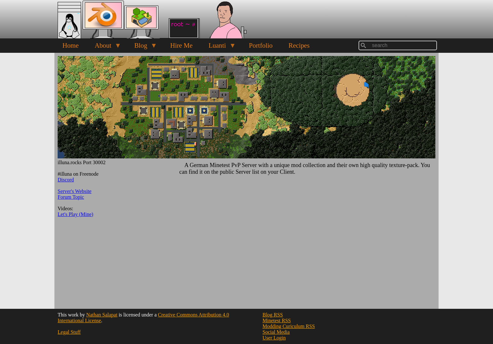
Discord (66, 179)
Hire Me (181, 45)
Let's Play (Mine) (75, 214)
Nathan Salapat (101, 314)
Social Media (276, 332)
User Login (274, 337)
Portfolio (260, 45)
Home (70, 45)
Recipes (299, 45)
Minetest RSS (277, 320)
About (104, 47)
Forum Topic (71, 197)
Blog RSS (273, 314)
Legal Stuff (69, 332)
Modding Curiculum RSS (289, 326)
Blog (141, 47)
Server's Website (75, 191)
